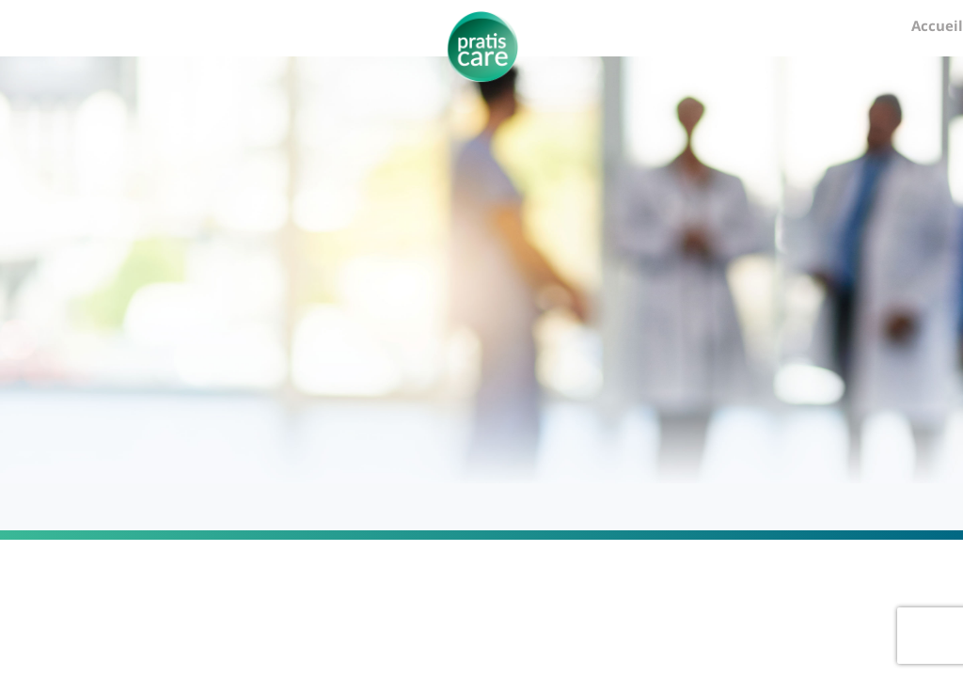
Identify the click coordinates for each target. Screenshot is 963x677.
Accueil (937, 25)
